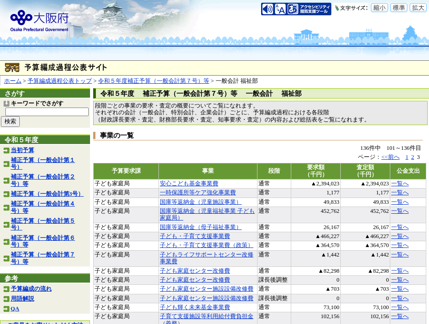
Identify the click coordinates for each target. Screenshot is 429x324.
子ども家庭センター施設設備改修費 (206, 289)
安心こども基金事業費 (189, 183)
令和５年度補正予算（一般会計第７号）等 (153, 81)
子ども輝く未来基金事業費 (195, 307)
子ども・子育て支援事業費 (195, 236)
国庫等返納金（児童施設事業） (201, 202)
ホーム (13, 81)
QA (15, 309)
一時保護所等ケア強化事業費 (198, 192)
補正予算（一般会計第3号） (47, 194)
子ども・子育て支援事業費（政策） (206, 245)
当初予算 (22, 150)
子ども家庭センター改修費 (195, 271)
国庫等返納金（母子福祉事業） (201, 227)
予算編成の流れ (31, 289)
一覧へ (400, 183)
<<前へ (390, 157)
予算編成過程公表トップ (59, 81)
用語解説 (22, 299)
